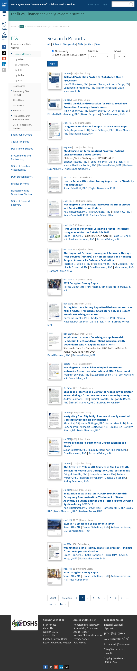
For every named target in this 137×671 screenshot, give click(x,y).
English (108, 624)
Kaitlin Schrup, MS (116, 449)
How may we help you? (98, 4)
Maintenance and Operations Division (21, 192)
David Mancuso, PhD (113, 114)
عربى (107, 638)
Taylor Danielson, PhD (102, 188)
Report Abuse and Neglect (57, 642)
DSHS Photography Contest (22, 126)
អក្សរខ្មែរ (116, 638)
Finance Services (20, 183)
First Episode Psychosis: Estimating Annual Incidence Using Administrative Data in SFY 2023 (96, 230)
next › (52, 604)
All (49, 44)
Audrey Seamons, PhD (77, 168)
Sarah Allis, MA (71, 527)
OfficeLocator (4, 25)
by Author (20, 75)
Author (89, 44)
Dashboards (19, 85)
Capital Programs (20, 141)
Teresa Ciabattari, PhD (76, 286)
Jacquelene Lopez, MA (102, 474)
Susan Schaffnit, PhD (75, 188)
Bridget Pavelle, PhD (75, 161)
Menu (4, 13)
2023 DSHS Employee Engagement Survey (88, 523)
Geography (69, 44)
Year (97, 44)
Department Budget (22, 148)
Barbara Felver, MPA (81, 133)
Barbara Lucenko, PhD (82, 239)
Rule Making (80, 642)
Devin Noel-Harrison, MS (103, 507)
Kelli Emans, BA (113, 426)
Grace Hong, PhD (73, 235)
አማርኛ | (120, 649)
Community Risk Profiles (21, 93)
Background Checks (21, 134)
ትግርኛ (108, 661)
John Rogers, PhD (79, 530)
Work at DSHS (50, 631)
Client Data (18, 100)
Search (131, 4)
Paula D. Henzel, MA (76, 267)
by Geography (22, 64)
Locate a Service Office (55, 639)
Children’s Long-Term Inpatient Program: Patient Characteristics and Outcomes (93, 152)
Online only (60, 51)
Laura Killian (96, 449)
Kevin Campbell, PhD (75, 215)
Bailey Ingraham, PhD (76, 130)
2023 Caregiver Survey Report (81, 572)
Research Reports (22, 53)
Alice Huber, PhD (124, 267)
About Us (48, 628)
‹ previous (66, 598)
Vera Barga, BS (120, 84)
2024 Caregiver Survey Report (81, 283)
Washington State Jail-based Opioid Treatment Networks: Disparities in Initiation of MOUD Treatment (96, 369)
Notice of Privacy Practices (88, 635)
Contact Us (49, 635)
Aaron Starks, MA (100, 84)
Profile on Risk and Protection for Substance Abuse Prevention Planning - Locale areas (95, 105)
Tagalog (108, 658)
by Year (18, 80)
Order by (93, 51)
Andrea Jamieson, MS (104, 286)
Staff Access (49, 624)
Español (117, 624)
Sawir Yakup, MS (78, 378)
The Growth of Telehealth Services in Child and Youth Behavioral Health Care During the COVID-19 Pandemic (96, 468)
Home (13, 26)
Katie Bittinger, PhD (102, 130)
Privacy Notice (81, 639)
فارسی (108, 653)
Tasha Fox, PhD (98, 161)
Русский (109, 628)
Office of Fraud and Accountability (21, 167)
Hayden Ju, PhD (121, 211)
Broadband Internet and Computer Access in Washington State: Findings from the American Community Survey (98, 393)
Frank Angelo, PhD (100, 211)
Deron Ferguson (106, 87)
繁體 (113, 633)
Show (117, 51)
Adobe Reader (81, 631)
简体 (106, 633)
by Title (18, 69)
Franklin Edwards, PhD (76, 374)
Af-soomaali (110, 644)
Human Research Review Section (21, 117)
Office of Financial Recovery (20, 203)
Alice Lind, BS (71, 423)
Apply (52, 63)
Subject (56, 44)
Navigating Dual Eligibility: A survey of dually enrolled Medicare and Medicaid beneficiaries (96, 417)
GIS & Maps (18, 105)
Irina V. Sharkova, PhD (75, 84)
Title (80, 44)
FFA (21, 26)
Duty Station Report (22, 176)
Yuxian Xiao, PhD (115, 423)
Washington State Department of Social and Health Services (43, 4)
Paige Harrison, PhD (104, 263)
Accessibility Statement (86, 628)
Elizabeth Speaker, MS (104, 374)
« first (53, 598)
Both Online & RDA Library (69, 54)
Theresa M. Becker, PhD (76, 263)
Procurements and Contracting (21, 157)
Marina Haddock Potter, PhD (79, 165)
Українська (124, 644)
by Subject (20, 59)
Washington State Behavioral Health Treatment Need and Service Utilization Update (96, 206)
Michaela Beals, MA (91, 426)
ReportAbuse (4, 36)
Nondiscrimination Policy (86, 624)
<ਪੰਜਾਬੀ (125, 638)
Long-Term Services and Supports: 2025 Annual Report (96, 126)
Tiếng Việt (109, 649)
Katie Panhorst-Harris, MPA (101, 555)
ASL (115, 661)
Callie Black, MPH (119, 161)
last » (63, 604)
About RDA (18, 110)
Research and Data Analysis (39, 26)
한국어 (121, 633)
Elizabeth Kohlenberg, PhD (79, 87)
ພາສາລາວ (119, 658)
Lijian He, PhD (125, 263)
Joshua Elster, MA (115, 477)
